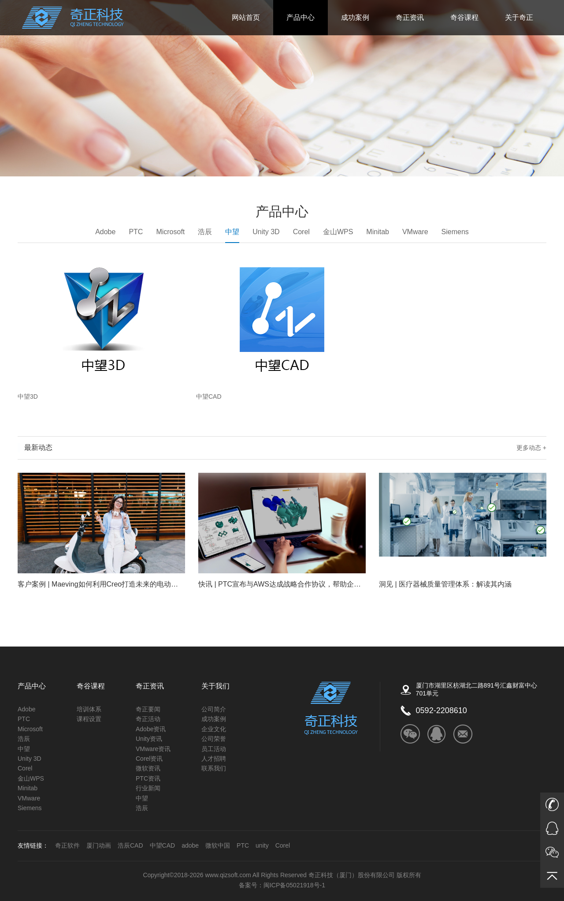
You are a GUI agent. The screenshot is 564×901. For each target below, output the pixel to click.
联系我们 (213, 768)
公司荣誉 (213, 738)
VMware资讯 (153, 748)
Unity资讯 (149, 738)
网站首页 (246, 17)
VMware (415, 232)
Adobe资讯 (151, 729)
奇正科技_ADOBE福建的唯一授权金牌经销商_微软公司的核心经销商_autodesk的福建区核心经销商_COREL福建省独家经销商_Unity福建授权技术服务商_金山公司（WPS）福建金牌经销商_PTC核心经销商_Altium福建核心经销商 (73, 17)
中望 (232, 235)
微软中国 (217, 845)
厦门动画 (98, 845)
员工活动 (213, 748)
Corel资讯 (149, 758)
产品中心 (300, 17)
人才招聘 (213, 758)
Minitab (377, 232)
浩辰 (205, 232)
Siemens (455, 232)
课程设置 (89, 718)
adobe (190, 845)
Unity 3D (265, 232)
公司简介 (213, 709)
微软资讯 (148, 768)
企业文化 (213, 729)
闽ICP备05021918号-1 (294, 885)
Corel (301, 232)
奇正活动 (148, 718)
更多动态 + (531, 447)
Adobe (105, 232)
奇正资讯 (410, 17)
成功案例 (355, 17)
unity (262, 845)
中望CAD (162, 845)
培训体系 (89, 709)
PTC (136, 232)
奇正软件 (67, 845)
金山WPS (338, 232)
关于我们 (215, 686)
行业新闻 (148, 788)
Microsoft (170, 232)
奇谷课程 (464, 17)
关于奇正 (519, 17)
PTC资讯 (148, 778)
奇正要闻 (148, 709)
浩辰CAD (130, 845)
